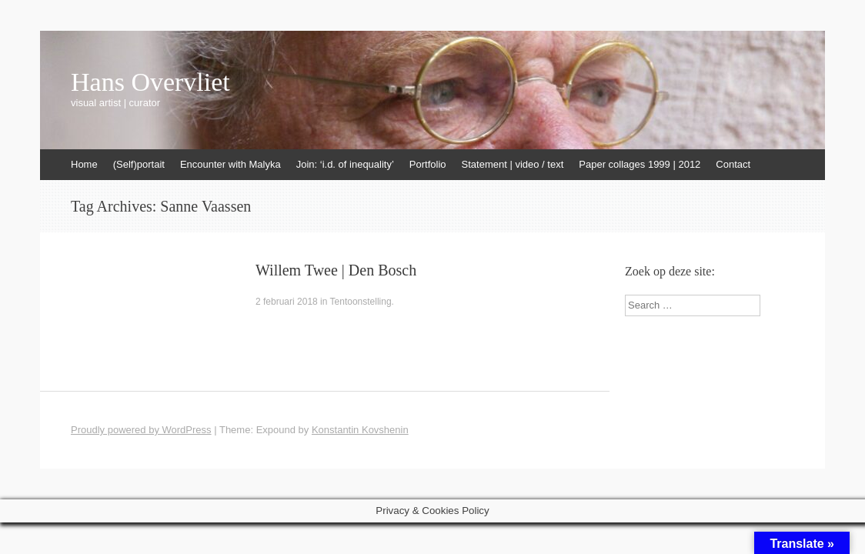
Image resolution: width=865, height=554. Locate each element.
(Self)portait (139, 164)
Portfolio (427, 164)
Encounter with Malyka (230, 164)
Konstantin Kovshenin (360, 430)
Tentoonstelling (361, 301)
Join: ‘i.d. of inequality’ (345, 164)
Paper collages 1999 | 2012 (639, 164)
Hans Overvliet (150, 82)
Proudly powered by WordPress (141, 430)
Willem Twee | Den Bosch (335, 270)
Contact (733, 164)
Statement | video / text (513, 164)
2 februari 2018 (286, 301)
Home (84, 164)
